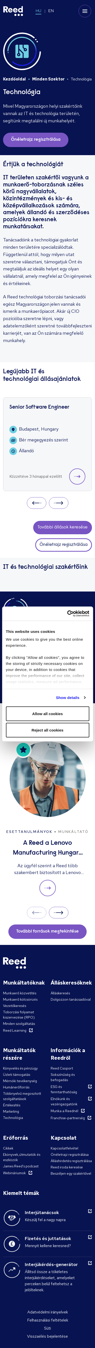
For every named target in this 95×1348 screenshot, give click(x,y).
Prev (36, 502)
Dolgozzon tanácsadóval (71, 999)
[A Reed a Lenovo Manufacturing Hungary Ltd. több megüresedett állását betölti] (47, 819)
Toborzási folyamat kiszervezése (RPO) (19, 1015)
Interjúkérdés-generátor (51, 1264)
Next (58, 502)
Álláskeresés (60, 993)
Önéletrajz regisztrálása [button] (36, 139)
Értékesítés (11, 1105)
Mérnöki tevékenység (20, 1081)
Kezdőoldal (14, 79)
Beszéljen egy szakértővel (71, 1173)
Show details (68, 697)
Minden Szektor (48, 79)
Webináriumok (14, 1173)
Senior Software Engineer (39, 407)
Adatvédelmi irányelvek (47, 1312)
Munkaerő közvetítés (19, 993)
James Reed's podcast (21, 1166)
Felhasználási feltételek (47, 1320)
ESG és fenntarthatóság (64, 1089)
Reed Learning (14, 1030)
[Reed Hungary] (13, 11)
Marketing (11, 1111)
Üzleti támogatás (16, 1074)
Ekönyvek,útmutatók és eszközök (21, 1157)
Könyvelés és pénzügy (20, 1068)
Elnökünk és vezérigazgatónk (64, 1101)
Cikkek (8, 1148)
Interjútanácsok (42, 1212)
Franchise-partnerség (68, 1118)
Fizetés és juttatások (48, 1238)
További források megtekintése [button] (47, 931)
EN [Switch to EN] (51, 10)
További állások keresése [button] (62, 527)
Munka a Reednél (64, 1111)
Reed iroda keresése (67, 1167)
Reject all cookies (48, 730)
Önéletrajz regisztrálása (70, 1154)
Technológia (13, 1117)
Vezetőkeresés (14, 1005)
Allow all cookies (47, 713)
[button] (77, 476)
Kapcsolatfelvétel (64, 1148)
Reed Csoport (62, 1068)
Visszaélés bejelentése (47, 1336)
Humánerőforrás (16, 1087)
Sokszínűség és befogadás (63, 1077)
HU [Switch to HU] (38, 10)
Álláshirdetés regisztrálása (71, 1161)
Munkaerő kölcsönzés (20, 999)
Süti (47, 1328)
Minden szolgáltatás (19, 1023)
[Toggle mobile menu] (85, 11)
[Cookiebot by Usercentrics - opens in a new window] (67, 613)
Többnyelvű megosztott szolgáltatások (22, 1096)
